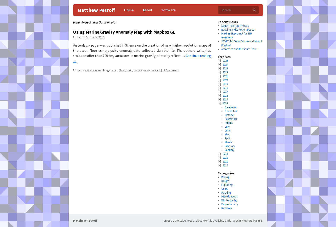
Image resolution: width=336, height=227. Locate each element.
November (231, 111)
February (230, 146)
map (114, 70)
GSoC (224, 189)
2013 (225, 154)
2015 (225, 99)
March (228, 142)
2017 (225, 92)
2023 (225, 68)
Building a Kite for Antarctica (237, 29)
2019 (225, 84)
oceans (156, 70)
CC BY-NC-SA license (248, 220)
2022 (225, 72)
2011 (225, 161)
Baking (225, 177)
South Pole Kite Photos (235, 26)
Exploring (227, 185)
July (227, 126)
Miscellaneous (93, 70)
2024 (225, 64)
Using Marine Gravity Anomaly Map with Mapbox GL (124, 32)
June (227, 130)
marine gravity (142, 70)
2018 (225, 88)
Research (226, 208)
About (147, 10)
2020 (225, 80)
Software (168, 10)
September (231, 119)
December (230, 107)
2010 (225, 165)
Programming (229, 204)
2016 (225, 95)
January (229, 150)
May (227, 134)
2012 (225, 158)
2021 (225, 76)
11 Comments (170, 70)
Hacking (226, 192)
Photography (229, 200)
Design (225, 181)
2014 (225, 103)
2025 (225, 61)
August (229, 123)
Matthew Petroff (96, 10)
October (229, 115)
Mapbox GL (125, 70)
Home (129, 10)
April (227, 138)
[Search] (254, 10)
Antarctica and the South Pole (238, 49)
